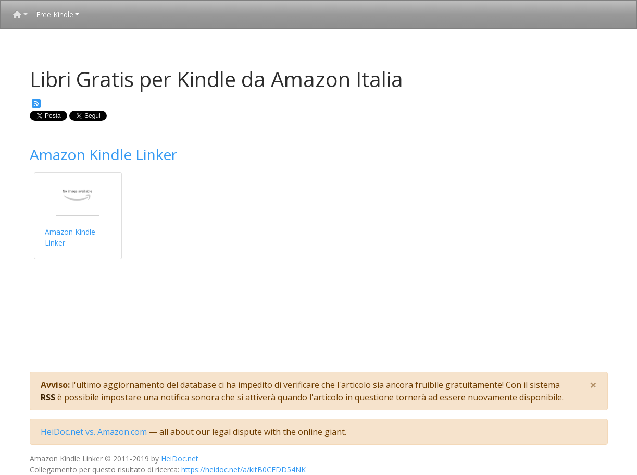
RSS (48, 397)
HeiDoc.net (179, 459)
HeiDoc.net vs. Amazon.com (94, 431)
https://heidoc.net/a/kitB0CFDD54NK (243, 469)
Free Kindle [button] (54, 14)
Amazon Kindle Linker (103, 154)
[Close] (593, 384)
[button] (20, 14)
